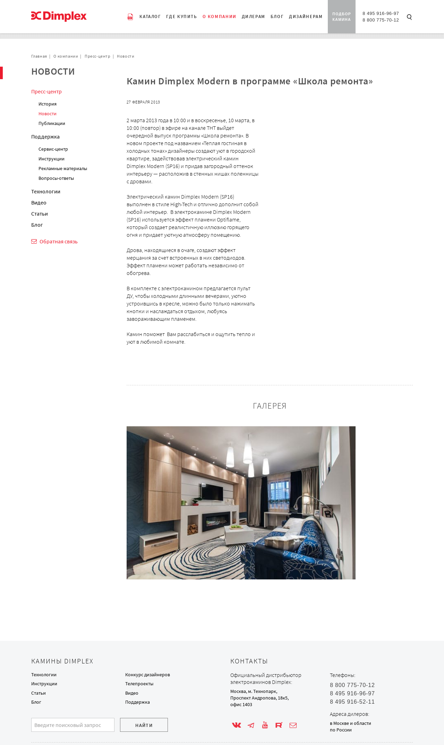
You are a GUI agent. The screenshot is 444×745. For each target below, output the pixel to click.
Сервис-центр (53, 149)
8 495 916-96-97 (380, 13)
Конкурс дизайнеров (147, 674)
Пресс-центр (98, 56)
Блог (37, 224)
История (48, 104)
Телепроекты (139, 683)
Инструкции (52, 159)
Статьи (39, 213)
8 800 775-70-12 (380, 20)
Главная (39, 56)
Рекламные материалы (63, 168)
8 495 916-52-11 (352, 702)
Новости (125, 56)
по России (341, 730)
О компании (65, 56)
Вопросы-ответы (56, 178)
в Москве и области (350, 723)
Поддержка (45, 136)
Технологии (45, 191)
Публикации (52, 123)
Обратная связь (59, 241)
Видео (38, 202)
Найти (144, 725)
